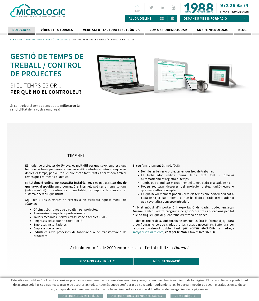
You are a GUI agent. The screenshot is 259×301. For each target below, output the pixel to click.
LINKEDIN (163, 7)
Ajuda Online (140, 19)
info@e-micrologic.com (234, 12)
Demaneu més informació (214, 19)
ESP (137, 11)
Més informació (167, 261)
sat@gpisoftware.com (148, 232)
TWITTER (152, 7)
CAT (137, 6)
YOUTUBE (174, 7)
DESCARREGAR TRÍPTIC (97, 261)
